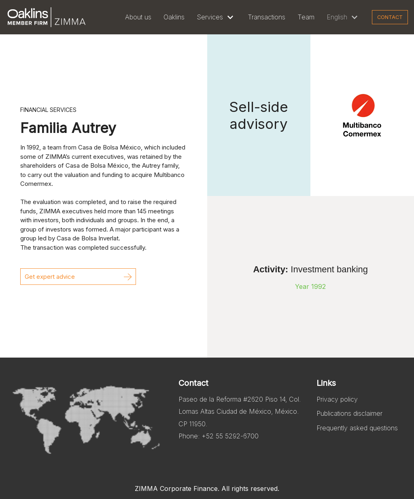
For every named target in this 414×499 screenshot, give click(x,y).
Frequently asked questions (357, 428)
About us (138, 17)
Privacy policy (337, 399)
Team (305, 17)
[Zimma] (46, 17)
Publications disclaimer (349, 413)
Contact (390, 17)
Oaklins (174, 17)
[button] (78, 276)
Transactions (266, 17)
